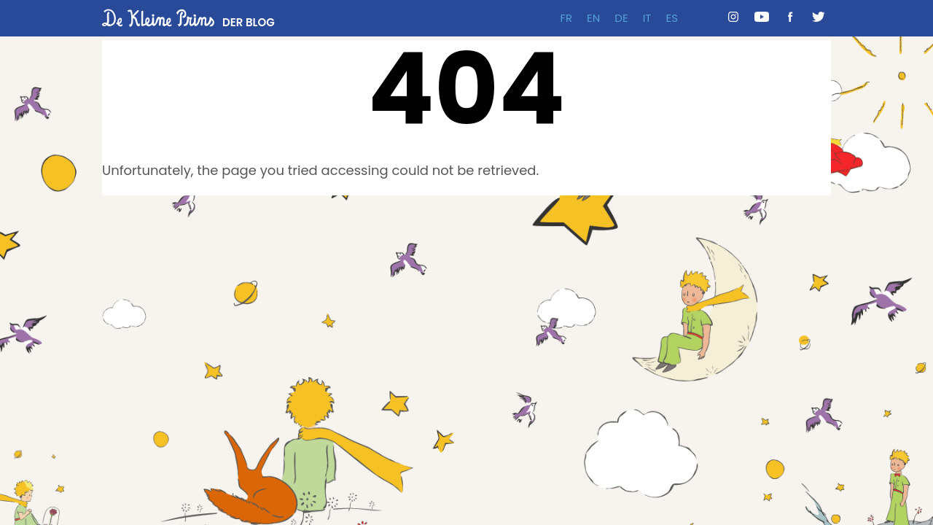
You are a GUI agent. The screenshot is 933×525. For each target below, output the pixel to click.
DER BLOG (248, 22)
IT (647, 18)
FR (566, 18)
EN (593, 18)
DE (621, 18)
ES (671, 18)
